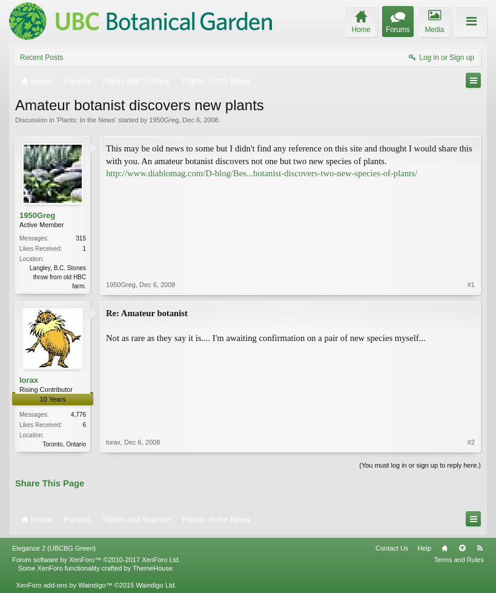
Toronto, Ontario (64, 444)
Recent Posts (41, 57)
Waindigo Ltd (155, 585)
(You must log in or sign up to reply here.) (420, 465)
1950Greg (164, 120)
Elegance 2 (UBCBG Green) (54, 548)
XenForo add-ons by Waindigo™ (64, 585)
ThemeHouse (153, 568)
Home (444, 548)
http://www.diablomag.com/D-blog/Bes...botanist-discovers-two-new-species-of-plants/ (261, 173)
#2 (471, 442)
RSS (479, 548)
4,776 (78, 414)
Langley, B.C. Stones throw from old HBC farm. (58, 277)
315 (81, 238)
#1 (471, 284)
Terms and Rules (459, 559)
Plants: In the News (86, 120)
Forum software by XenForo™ (96, 559)
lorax (28, 380)
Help (424, 548)
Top (462, 548)
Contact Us (391, 548)
